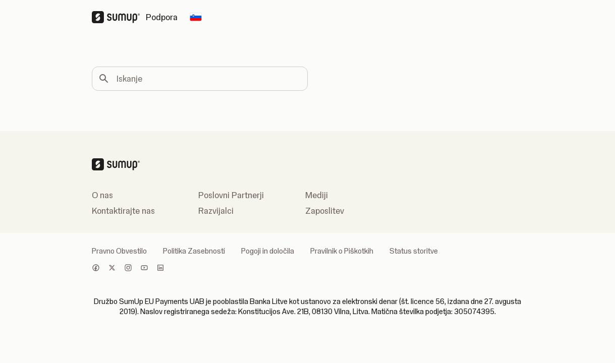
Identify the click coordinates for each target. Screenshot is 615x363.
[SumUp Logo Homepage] (119, 17)
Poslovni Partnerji (231, 195)
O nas (102, 195)
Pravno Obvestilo (119, 251)
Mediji (316, 195)
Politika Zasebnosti (194, 251)
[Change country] (196, 17)
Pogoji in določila (267, 251)
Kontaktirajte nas (123, 211)
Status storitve (413, 251)
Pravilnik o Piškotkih (341, 251)
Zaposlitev (324, 211)
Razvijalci (216, 211)
